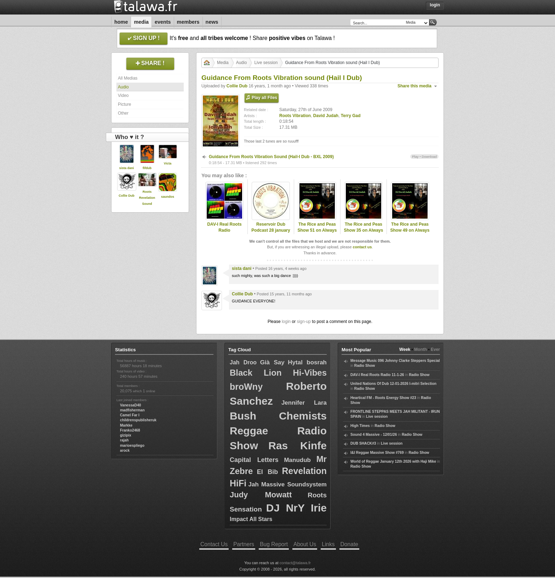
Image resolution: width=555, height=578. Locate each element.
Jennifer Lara (304, 402)
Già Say (272, 362)
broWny (246, 387)
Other (123, 113)
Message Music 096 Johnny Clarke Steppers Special (395, 361)
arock (125, 450)
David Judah (325, 115)
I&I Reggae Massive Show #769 (377, 453)
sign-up (304, 321)
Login (435, 4)
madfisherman (132, 410)
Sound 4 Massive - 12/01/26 (373, 435)
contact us (362, 247)
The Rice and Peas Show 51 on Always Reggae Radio (317, 230)
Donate (349, 544)
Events (163, 22)
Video (123, 95)
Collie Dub (127, 195)
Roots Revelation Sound (147, 198)
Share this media (414, 85)
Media (141, 22)
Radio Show (364, 366)
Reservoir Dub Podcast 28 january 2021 (270, 230)
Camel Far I (129, 415)
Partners (243, 544)
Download (429, 156)
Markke (126, 425)
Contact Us (214, 544)
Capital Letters (254, 459)
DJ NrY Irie (296, 508)
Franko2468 (130, 430)
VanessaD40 (130, 405)
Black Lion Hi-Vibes (278, 372)
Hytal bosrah (307, 362)
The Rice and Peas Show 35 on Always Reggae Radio (363, 230)
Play (415, 156)
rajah (124, 440)
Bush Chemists (278, 416)
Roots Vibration (295, 115)
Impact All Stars (251, 519)
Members (188, 22)
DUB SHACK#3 (363, 443)
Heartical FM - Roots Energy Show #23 (383, 398)
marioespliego (132, 445)
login (286, 321)
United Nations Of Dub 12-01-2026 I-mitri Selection (393, 384)
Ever (435, 349)
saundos (167, 196)
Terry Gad (351, 115)
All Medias (127, 78)
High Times (360, 426)
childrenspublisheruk (138, 420)
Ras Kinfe (297, 445)
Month (420, 349)
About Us (304, 544)
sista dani (126, 168)
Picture (124, 104)
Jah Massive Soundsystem (287, 484)
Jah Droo (243, 362)
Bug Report (274, 544)
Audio (123, 87)
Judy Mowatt (261, 494)
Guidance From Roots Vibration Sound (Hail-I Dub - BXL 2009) (271, 156)
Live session (266, 62)
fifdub (147, 168)
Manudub (297, 460)
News (212, 22)
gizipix (125, 435)
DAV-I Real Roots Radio (224, 227)
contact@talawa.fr (295, 563)
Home (121, 22)
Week (404, 349)
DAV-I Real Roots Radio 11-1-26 (377, 375)
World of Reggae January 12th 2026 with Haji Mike (393, 461)
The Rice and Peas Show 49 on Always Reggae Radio (410, 230)
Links (328, 544)
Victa (167, 163)
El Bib (267, 471)
